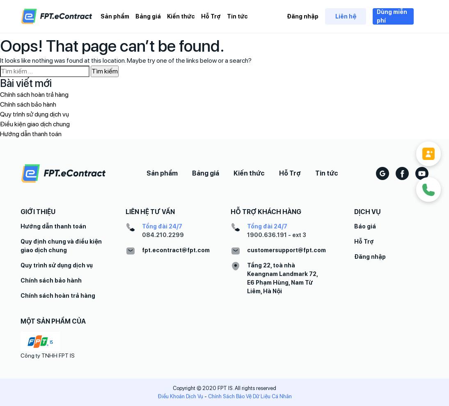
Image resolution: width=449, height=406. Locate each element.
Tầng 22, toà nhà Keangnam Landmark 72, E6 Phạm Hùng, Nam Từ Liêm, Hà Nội (282, 278)
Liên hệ (345, 16)
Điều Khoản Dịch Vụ (180, 396)
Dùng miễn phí (392, 16)
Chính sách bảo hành (28, 104)
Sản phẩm (115, 16)
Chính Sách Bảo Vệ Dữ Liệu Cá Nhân (250, 396)
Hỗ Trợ (211, 16)
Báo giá (365, 226)
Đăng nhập (302, 16)
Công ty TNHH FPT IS (48, 355)
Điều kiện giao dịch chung (35, 124)
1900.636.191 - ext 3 (276, 235)
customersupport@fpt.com (286, 250)
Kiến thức (181, 16)
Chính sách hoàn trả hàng (34, 94)
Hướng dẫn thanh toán (31, 134)
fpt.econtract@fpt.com (176, 250)
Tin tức (237, 16)
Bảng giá (148, 16)
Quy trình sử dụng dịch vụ (34, 114)
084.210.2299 (163, 235)
